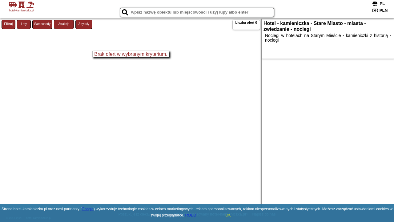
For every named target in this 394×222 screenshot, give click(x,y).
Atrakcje (63, 24)
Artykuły (84, 24)
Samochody (42, 24)
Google (88, 209)
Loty (24, 24)
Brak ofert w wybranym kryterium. (130, 54)
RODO (190, 215)
